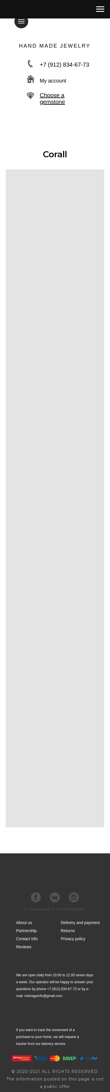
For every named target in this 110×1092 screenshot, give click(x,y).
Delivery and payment (80, 922)
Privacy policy (73, 938)
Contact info (27, 938)
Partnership (26, 930)
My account (53, 81)
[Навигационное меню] (100, 9)
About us (24, 922)
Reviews (23, 947)
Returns (68, 930)
